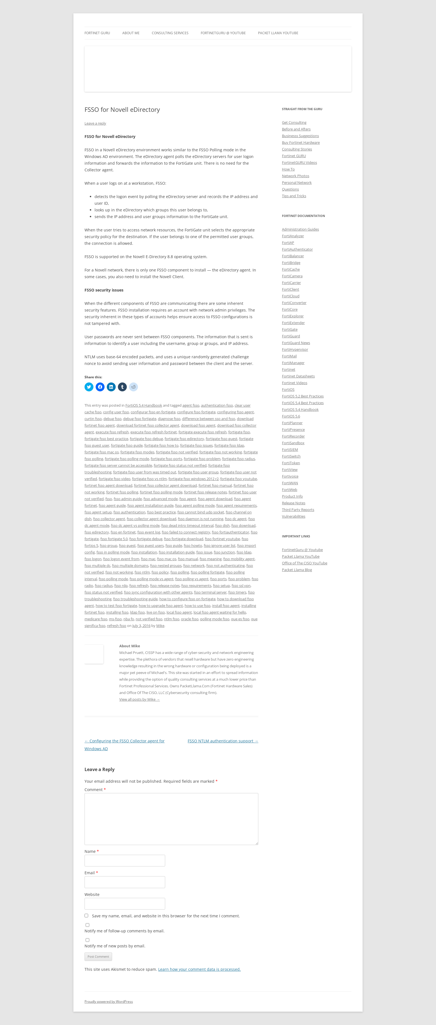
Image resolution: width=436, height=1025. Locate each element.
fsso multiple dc (97, 565)
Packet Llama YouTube (278, 33)
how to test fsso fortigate (116, 605)
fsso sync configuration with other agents (158, 592)
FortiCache (291, 269)
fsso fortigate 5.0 (114, 538)
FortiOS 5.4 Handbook (143, 405)
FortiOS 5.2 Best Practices (303, 396)
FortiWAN (290, 482)
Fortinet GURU (97, 33)
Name (92, 851)
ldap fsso (137, 612)
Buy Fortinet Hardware (301, 142)
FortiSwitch (291, 456)
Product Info (292, 496)
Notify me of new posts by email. (115, 946)
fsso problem (239, 578)
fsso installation (144, 552)
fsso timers (237, 592)
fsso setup (221, 585)
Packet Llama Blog (297, 569)
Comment (95, 789)
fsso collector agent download (151, 518)
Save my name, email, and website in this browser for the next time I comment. (166, 915)
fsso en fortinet (123, 532)
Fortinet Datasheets (298, 376)
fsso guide (173, 545)
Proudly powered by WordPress (109, 1001)
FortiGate (290, 329)
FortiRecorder (293, 436)
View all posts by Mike (139, 699)
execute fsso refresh (112, 431)
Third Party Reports (298, 509)
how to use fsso (197, 605)
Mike (160, 625)
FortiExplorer (293, 315)
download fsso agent (198, 425)
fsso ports (218, 578)
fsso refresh (138, 585)
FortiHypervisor (295, 349)
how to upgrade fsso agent (161, 605)
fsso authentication (129, 512)
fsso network (194, 565)
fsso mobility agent (239, 558)
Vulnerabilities (293, 516)
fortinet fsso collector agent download (165, 485)
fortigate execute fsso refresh (203, 431)
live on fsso (156, 612)
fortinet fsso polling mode (161, 492)
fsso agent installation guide (150, 505)
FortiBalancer (293, 255)
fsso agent (187, 498)
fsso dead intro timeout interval (187, 525)
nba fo (128, 618)
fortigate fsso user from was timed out (144, 472)
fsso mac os (166, 558)
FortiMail (289, 356)
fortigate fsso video (114, 478)
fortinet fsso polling (122, 492)
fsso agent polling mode (195, 505)
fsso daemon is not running (200, 518)
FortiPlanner (292, 422)
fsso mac (148, 558)
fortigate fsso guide (127, 445)
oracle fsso (190, 618)
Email (91, 872)
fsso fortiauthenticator (230, 532)
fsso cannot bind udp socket (200, 512)
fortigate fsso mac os (102, 452)
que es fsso (240, 618)
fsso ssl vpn (241, 585)
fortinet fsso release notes (205, 492)
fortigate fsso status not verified (180, 465)
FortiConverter (294, 302)
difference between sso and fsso (208, 418)
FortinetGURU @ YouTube (223, 33)
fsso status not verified (103, 592)
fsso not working (119, 572)
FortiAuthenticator (297, 249)
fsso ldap (244, 552)
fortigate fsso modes (137, 452)
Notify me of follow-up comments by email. (125, 930)
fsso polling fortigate (207, 572)
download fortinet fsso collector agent (148, 425)
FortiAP (288, 242)
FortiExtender (293, 322)
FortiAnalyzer (293, 235)
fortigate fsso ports (166, 458)
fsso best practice (161, 512)
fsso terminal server (210, 592)
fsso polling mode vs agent (152, 578)
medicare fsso (96, 618)
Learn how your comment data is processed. (199, 969)
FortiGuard (291, 336)
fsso (108, 498)
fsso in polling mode (113, 552)
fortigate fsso (239, 431)
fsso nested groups (166, 565)
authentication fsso (217, 405)
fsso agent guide (112, 505)
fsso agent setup (98, 512)
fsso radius (104, 585)
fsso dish (222, 525)
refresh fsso (116, 625)
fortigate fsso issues (196, 445)
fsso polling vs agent (192, 578)
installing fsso (117, 612)
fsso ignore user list (220, 545)
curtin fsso (93, 418)
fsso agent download (215, 498)
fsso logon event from (121, 558)
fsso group (108, 545)
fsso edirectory (97, 532)
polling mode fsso (214, 618)
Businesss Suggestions (300, 135)
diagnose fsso (169, 418)
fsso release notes (165, 585)
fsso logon (93, 558)
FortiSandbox (293, 442)
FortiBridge (291, 262)
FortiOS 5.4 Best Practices (303, 402)
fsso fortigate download (183, 538)
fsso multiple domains (130, 565)
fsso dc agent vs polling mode (135, 525)
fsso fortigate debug (145, 538)
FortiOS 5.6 (291, 416)
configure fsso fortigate (196, 411)
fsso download (243, 525)
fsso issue (204, 552)
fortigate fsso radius (238, 458)
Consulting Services (170, 33)
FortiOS (288, 389)
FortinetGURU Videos (299, 162)
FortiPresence (293, 429)
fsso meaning (211, 558)
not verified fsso (149, 618)
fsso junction (224, 552)
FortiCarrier (291, 282)
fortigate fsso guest (221, 438)
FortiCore (290, 309)
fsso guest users (150, 545)
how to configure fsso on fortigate (187, 598)
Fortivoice (290, 476)
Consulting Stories (297, 149)
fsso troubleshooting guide (135, 598)
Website (92, 894)
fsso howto (193, 545)
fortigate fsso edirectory (184, 438)
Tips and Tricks (294, 195)
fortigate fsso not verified (177, 452)
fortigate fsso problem (202, 458)
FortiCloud (290, 295)
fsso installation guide (177, 552)
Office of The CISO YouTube (304, 562)
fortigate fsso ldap (229, 445)
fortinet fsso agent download (108, 485)
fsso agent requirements (236, 505)
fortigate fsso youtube (238, 478)
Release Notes (293, 502)
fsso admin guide (128, 498)
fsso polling (179, 572)
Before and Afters (296, 129)
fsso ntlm (142, 572)
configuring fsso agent (235, 411)
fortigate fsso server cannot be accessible (118, 465)
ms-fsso (115, 618)
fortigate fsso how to (161, 445)
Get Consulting (294, 122)
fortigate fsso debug (146, 438)
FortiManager (293, 362)
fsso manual (188, 558)
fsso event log (148, 532)
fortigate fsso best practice (106, 438)
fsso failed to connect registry (186, 532)
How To (288, 169)
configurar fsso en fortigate (153, 411)
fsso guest (127, 545)
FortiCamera (292, 275)
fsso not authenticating (225, 565)
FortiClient (290, 289)
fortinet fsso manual (215, 485)
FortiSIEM (290, 449)
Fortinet (288, 369)
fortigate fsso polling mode (127, 458)
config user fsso (116, 411)
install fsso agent (226, 605)
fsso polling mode (113, 578)
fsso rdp (121, 585)
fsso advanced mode (160, 498)
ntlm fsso (171, 618)
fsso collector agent (109, 518)
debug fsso (112, 418)
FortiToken (291, 462)
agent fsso (190, 405)
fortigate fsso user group (198, 472)
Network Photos (295, 175)
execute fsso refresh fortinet (153, 431)
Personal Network (297, 182)
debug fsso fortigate (139, 418)
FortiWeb (289, 489)
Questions (290, 189)
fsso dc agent (236, 518)
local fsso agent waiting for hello (220, 612)
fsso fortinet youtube (222, 538)
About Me (131, 33)
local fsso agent (179, 612)
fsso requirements (196, 585)
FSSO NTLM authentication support (223, 741)
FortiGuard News (296, 342)
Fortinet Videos (294, 382)
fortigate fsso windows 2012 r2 (194, 478)
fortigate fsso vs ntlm (149, 478)
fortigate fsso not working (220, 452)
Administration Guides (300, 229)
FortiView (290, 469)
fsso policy (160, 572)
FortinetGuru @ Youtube (302, 549)
